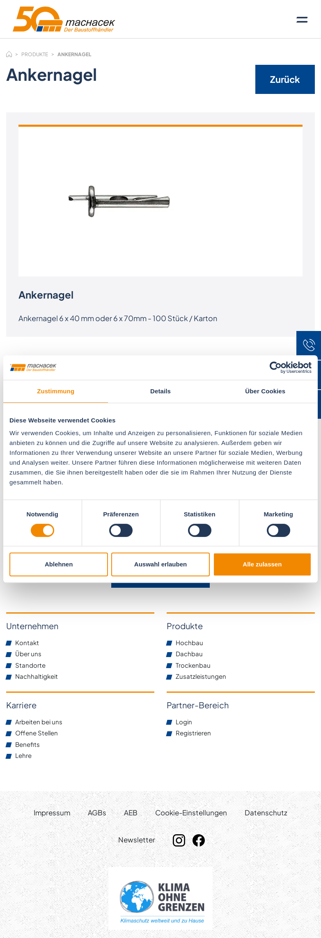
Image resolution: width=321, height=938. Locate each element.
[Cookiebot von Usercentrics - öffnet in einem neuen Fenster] (276, 367)
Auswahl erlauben (160, 564)
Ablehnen (59, 564)
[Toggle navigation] (302, 19)
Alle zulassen (262, 564)
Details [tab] (160, 391)
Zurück (285, 79)
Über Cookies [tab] (265, 391)
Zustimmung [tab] (55, 391)
